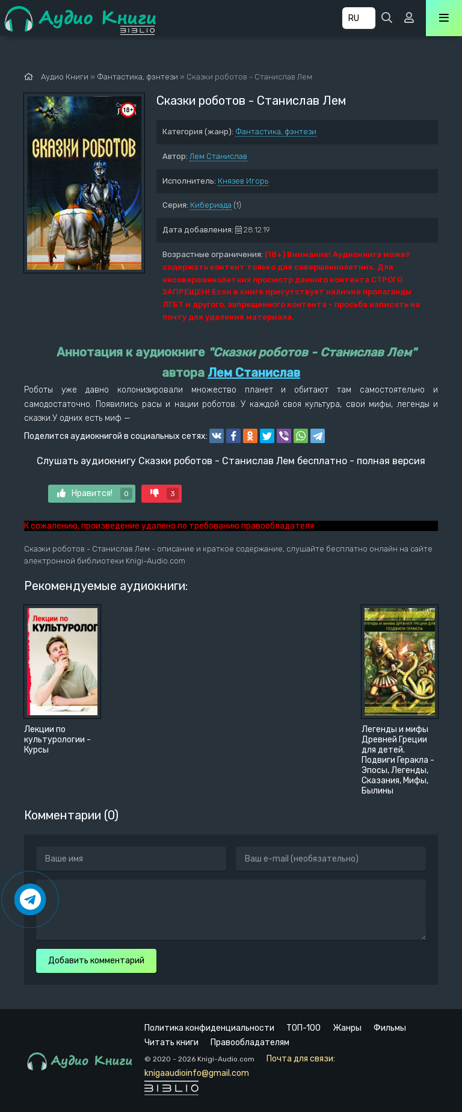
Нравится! (94, 494)
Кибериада (211, 205)
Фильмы (390, 1028)
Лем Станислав (218, 156)
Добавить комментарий (96, 960)
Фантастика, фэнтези (275, 131)
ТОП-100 (303, 1028)
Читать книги (171, 1042)
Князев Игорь (243, 180)
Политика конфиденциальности (209, 1028)
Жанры (347, 1028)
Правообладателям (250, 1042)
